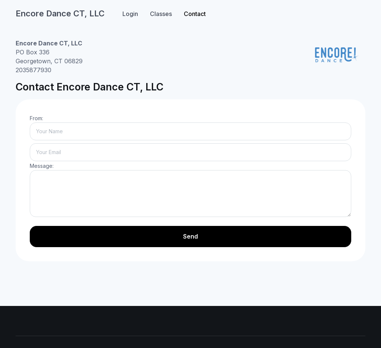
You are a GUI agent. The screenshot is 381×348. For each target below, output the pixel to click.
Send (190, 236)
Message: (42, 166)
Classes (161, 13)
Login (130, 13)
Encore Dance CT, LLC (60, 13)
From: (36, 118)
